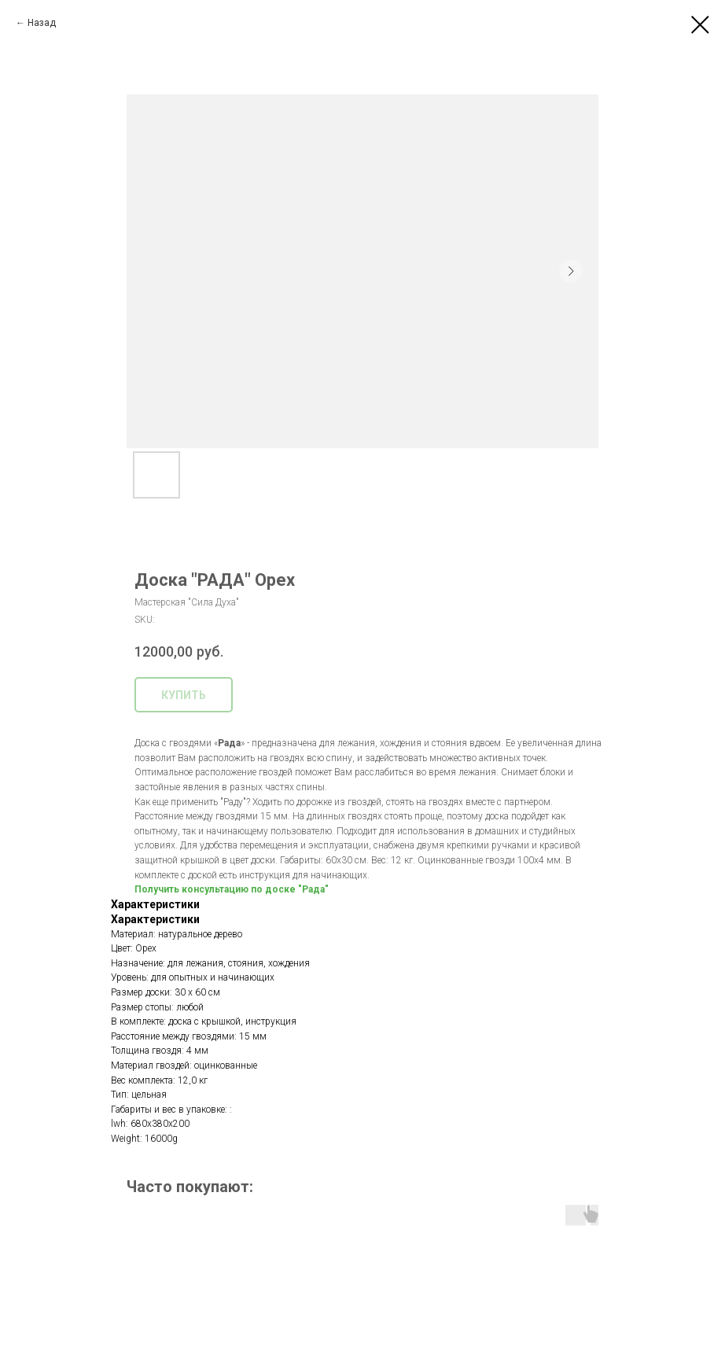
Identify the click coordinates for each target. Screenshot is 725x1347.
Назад (42, 22)
